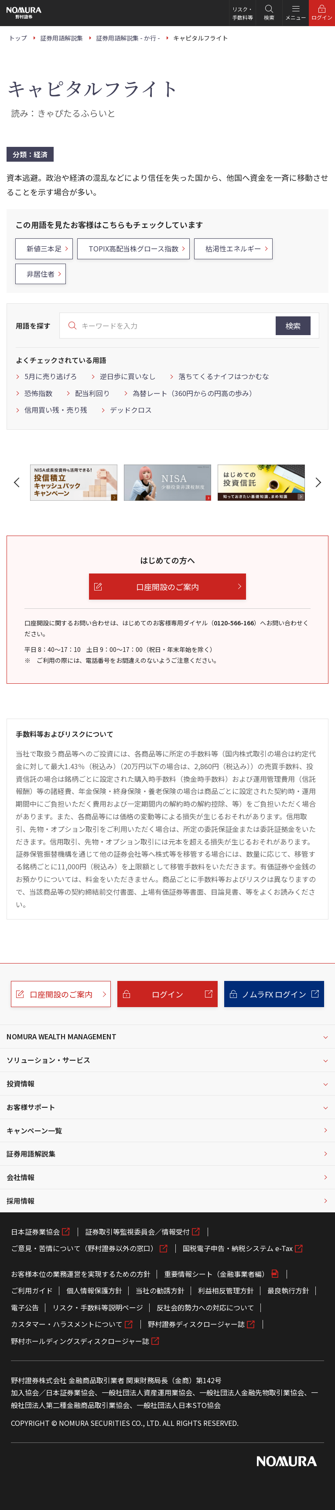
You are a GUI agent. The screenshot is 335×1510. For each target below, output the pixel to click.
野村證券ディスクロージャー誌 (196, 1324)
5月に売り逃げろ (50, 376)
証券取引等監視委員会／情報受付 (137, 1231)
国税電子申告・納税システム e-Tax (238, 1248)
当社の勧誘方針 (160, 1290)
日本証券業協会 (35, 1231)
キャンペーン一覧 (34, 1130)
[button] (18, 482)
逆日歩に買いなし (128, 376)
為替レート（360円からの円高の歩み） (194, 393)
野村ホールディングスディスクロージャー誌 (80, 1341)
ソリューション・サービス (48, 1060)
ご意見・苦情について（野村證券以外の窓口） (84, 1248)
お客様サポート (31, 1107)
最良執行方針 (288, 1290)
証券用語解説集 (31, 1153)
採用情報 (20, 1200)
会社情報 (20, 1177)
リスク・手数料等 (242, 13)
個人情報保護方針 (94, 1290)
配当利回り (92, 393)
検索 (293, 325)
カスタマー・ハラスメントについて (67, 1324)
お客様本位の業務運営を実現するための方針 (80, 1274)
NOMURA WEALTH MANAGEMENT (61, 1036)
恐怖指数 (38, 393)
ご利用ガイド (32, 1290)
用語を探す (33, 325)
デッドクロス (131, 409)
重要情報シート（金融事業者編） (216, 1274)
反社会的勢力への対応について (205, 1307)
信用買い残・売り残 (55, 409)
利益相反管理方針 (226, 1290)
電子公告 (25, 1307)
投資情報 (20, 1083)
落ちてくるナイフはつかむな (223, 376)
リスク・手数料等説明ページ (97, 1307)
